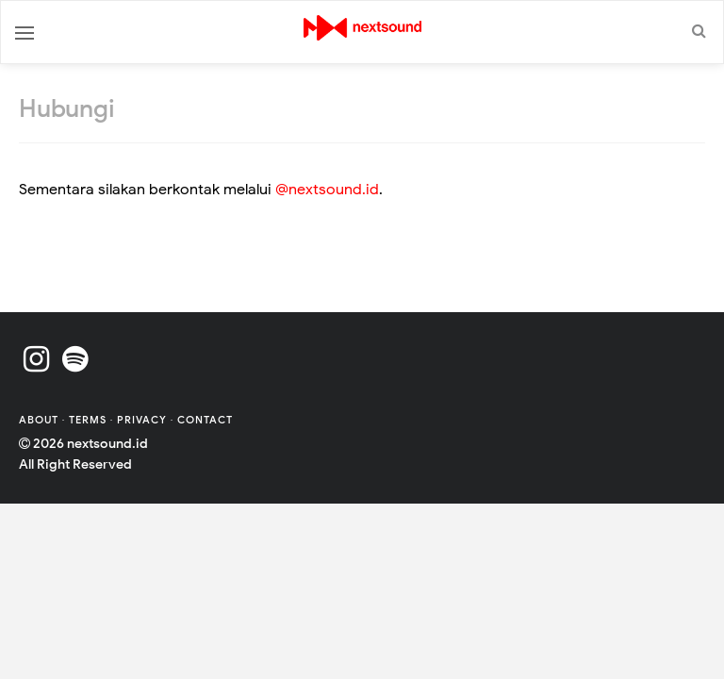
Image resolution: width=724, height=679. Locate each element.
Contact (205, 419)
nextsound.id (107, 444)
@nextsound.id (327, 189)
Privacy (142, 419)
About (40, 419)
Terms (89, 419)
